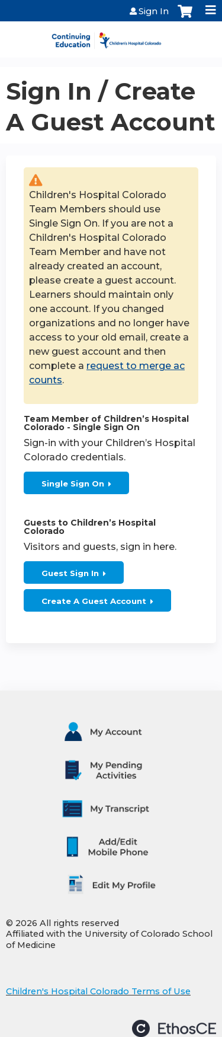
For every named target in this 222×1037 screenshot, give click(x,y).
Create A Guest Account (93, 601)
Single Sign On (72, 483)
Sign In (154, 11)
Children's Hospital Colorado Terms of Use (98, 991)
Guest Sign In (70, 573)
